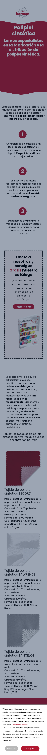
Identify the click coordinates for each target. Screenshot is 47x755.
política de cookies (20, 724)
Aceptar (30, 748)
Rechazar (11, 748)
